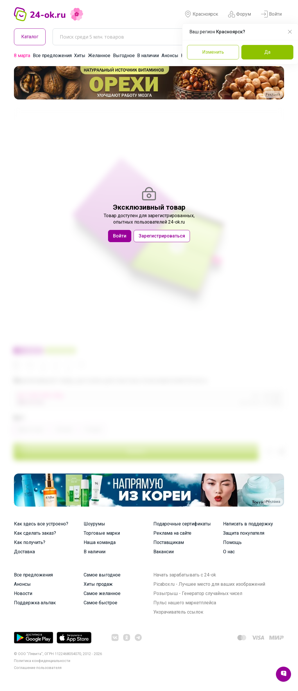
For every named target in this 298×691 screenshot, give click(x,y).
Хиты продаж (98, 584)
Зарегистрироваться (162, 236)
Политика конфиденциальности (42, 661)
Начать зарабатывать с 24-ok (184, 575)
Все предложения (52, 55)
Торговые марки (102, 533)
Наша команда (100, 542)
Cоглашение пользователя (38, 667)
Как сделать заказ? (35, 533)
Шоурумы (94, 524)
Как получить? (29, 542)
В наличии (148, 55)
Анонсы (169, 55)
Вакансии (163, 551)
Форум (239, 14)
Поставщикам (168, 542)
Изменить (213, 52)
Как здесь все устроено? (41, 524)
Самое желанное (102, 593)
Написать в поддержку (248, 524)
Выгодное (124, 55)
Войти (271, 14)
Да (267, 52)
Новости (23, 593)
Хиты (79, 55)
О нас (229, 551)
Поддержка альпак (35, 602)
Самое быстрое (100, 602)
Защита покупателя (243, 533)
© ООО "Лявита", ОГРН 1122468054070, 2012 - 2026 (58, 654)
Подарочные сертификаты (182, 524)
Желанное (99, 55)
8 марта (22, 55)
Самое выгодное (102, 575)
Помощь (232, 542)
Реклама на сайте (172, 533)
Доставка (24, 551)
